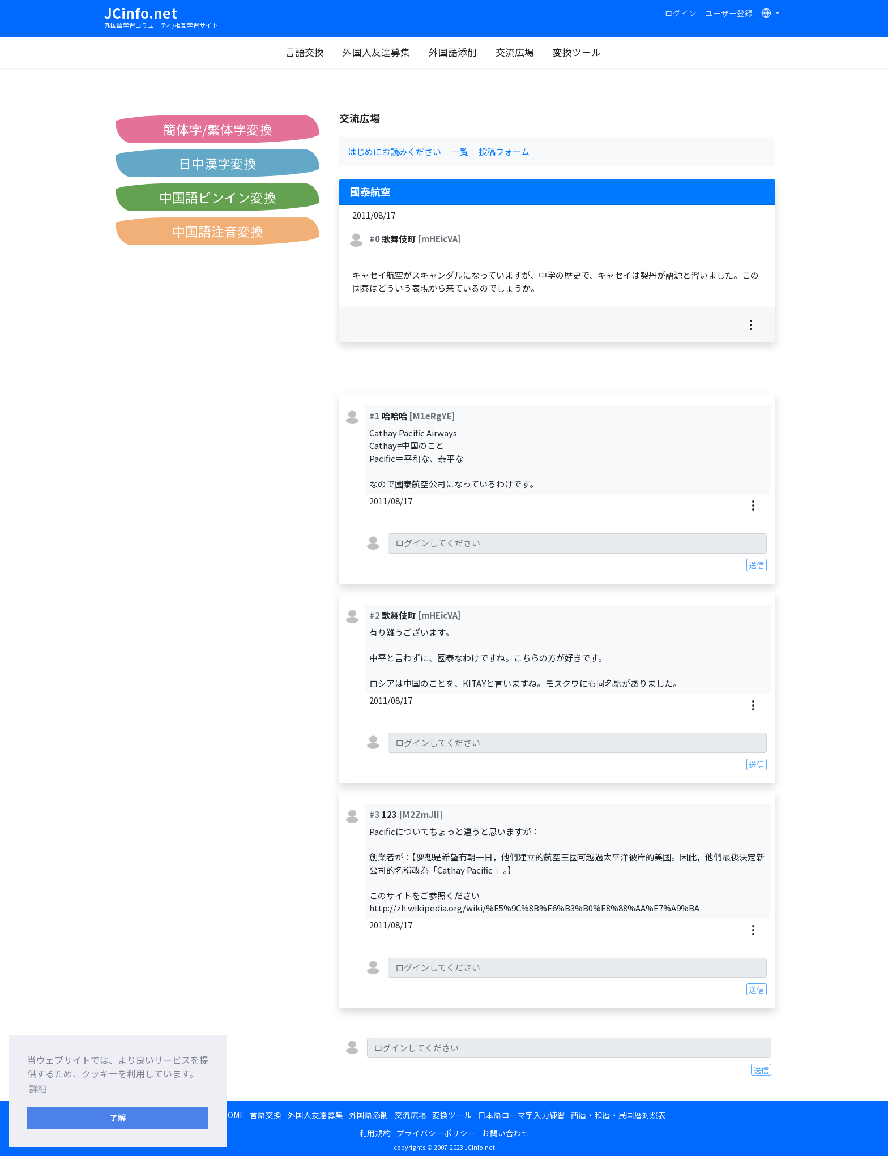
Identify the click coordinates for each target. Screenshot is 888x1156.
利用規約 (375, 1132)
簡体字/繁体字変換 (217, 129)
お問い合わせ (506, 1132)
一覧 (459, 151)
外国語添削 (453, 52)
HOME (233, 1114)
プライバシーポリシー (436, 1132)
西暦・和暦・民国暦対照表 (618, 1114)
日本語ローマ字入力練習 (521, 1114)
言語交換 (304, 52)
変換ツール (577, 52)
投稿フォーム (504, 151)
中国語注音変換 (217, 231)
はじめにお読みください (394, 151)
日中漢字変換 (217, 163)
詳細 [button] (38, 1088)
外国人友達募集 (376, 52)
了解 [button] (118, 1117)
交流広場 (515, 52)
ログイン (681, 13)
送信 (757, 565)
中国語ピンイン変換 (217, 197)
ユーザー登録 (729, 13)
